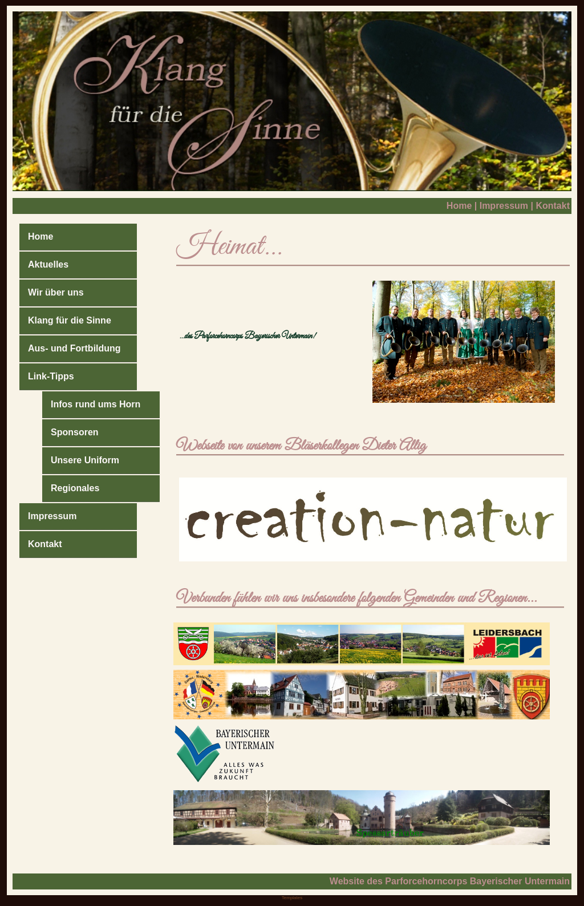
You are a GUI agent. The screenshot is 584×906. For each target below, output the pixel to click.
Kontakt (553, 206)
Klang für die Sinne (69, 320)
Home (459, 206)
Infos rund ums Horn (95, 404)
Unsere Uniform (85, 460)
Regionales (75, 488)
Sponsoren (75, 432)
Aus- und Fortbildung (74, 348)
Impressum (504, 206)
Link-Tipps (51, 376)
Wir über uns (56, 292)
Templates (292, 897)
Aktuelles (48, 264)
